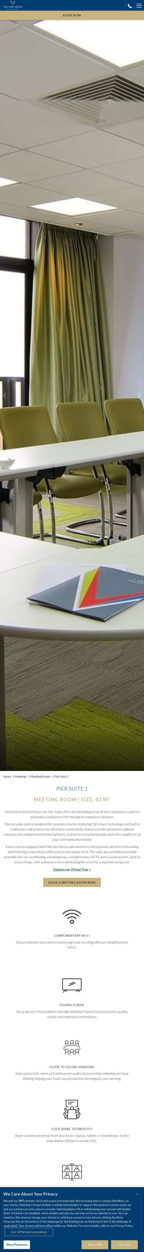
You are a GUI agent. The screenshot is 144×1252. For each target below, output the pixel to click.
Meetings (21, 776)
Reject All (95, 1244)
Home (7, 776)
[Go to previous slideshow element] (4, 395)
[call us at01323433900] (130, 5)
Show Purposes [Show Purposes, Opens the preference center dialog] (16, 1244)
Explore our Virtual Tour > (72, 869)
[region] (72, 1219)
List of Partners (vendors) (28, 1232)
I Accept (124, 1244)
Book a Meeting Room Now (72, 882)
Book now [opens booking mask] (72, 15)
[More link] (139, 5)
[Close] (137, 1194)
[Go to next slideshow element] (139, 395)
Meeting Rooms (40, 776)
